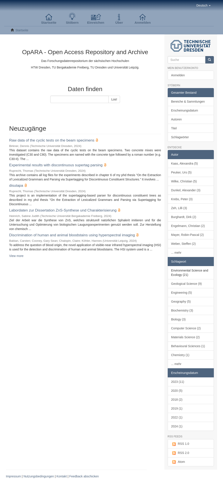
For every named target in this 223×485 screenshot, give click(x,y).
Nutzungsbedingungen (39, 476)
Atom (178, 462)
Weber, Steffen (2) (183, 243)
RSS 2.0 (180, 453)
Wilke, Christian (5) (184, 181)
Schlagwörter (180, 137)
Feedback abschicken (84, 476)
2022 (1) (176, 417)
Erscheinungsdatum (184, 110)
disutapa (16, 185)
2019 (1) (176, 408)
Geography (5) (181, 301)
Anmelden (178, 75)
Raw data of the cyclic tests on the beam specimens (51, 140)
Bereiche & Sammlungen (188, 101)
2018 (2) (176, 399)
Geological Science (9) (186, 283)
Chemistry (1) (180, 355)
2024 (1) (176, 426)
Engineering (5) (181, 292)
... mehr (176, 252)
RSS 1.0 (180, 444)
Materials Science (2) (185, 337)
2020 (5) (176, 390)
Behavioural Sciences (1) (188, 346)
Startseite (21, 30)
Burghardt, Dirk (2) (183, 217)
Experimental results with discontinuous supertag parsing (56, 165)
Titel (174, 128)
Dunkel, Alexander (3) (186, 190)
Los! (114, 99)
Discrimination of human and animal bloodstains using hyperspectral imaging (72, 235)
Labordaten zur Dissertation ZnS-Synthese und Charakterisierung (63, 210)
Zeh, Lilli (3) (179, 208)
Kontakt (61, 476)
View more (16, 256)
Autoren (176, 119)
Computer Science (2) (186, 328)
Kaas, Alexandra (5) (184, 163)
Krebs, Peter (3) (182, 199)
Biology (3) (178, 319)
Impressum (13, 476)
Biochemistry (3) (182, 310)
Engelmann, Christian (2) (188, 226)
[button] (203, 5)
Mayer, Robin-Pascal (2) (187, 235)
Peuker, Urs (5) (181, 172)
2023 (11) (177, 381)
